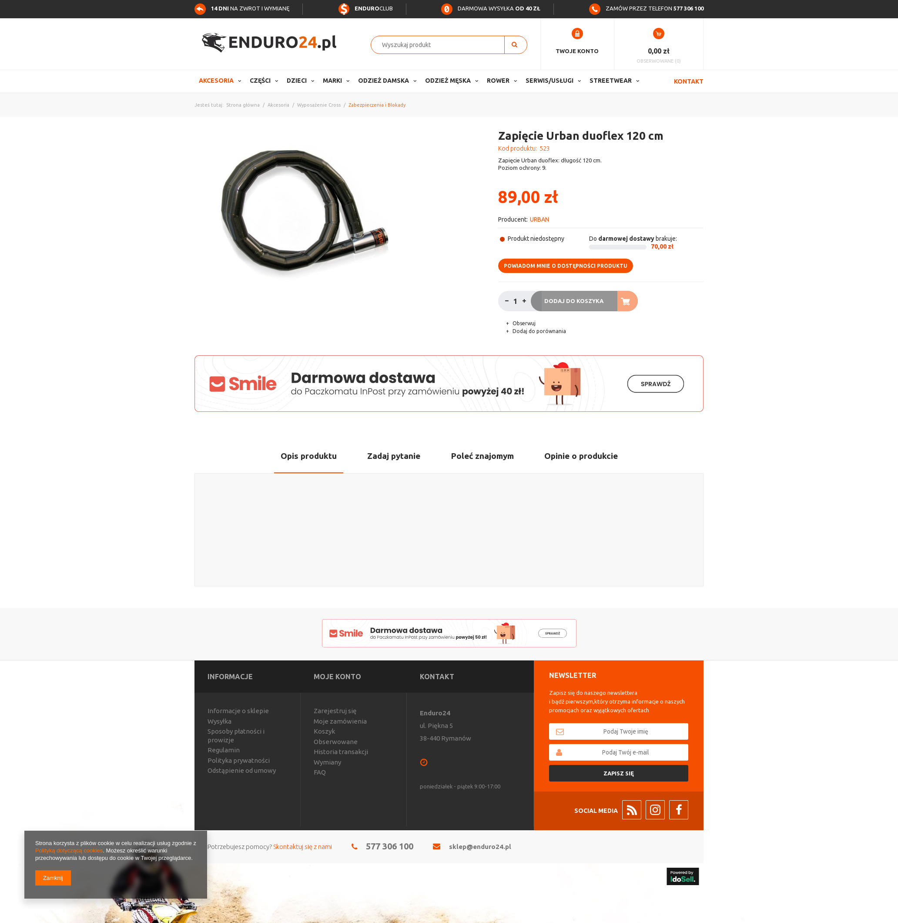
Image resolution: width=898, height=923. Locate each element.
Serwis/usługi (549, 80)
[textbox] (442, 45)
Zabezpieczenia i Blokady (376, 105)
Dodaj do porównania (538, 331)
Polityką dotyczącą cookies (69, 850)
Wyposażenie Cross (319, 105)
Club (365, 8)
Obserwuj (523, 323)
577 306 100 (389, 846)
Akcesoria (216, 80)
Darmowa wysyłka (490, 8)
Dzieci (297, 80)
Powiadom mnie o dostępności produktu (565, 266)
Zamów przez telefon (646, 8)
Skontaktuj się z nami (302, 846)
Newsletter (572, 675)
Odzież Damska (383, 80)
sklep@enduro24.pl (480, 846)
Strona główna (243, 105)
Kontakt (689, 81)
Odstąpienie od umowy (242, 770)
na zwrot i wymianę (241, 8)
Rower (498, 80)
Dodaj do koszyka (573, 301)
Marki (332, 80)
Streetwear (611, 80)
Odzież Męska (448, 80)
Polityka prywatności (239, 760)
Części (260, 80)
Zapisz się (618, 773)
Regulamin (224, 750)
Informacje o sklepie (238, 710)
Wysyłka (219, 721)
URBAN (539, 219)
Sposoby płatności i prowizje (236, 736)
